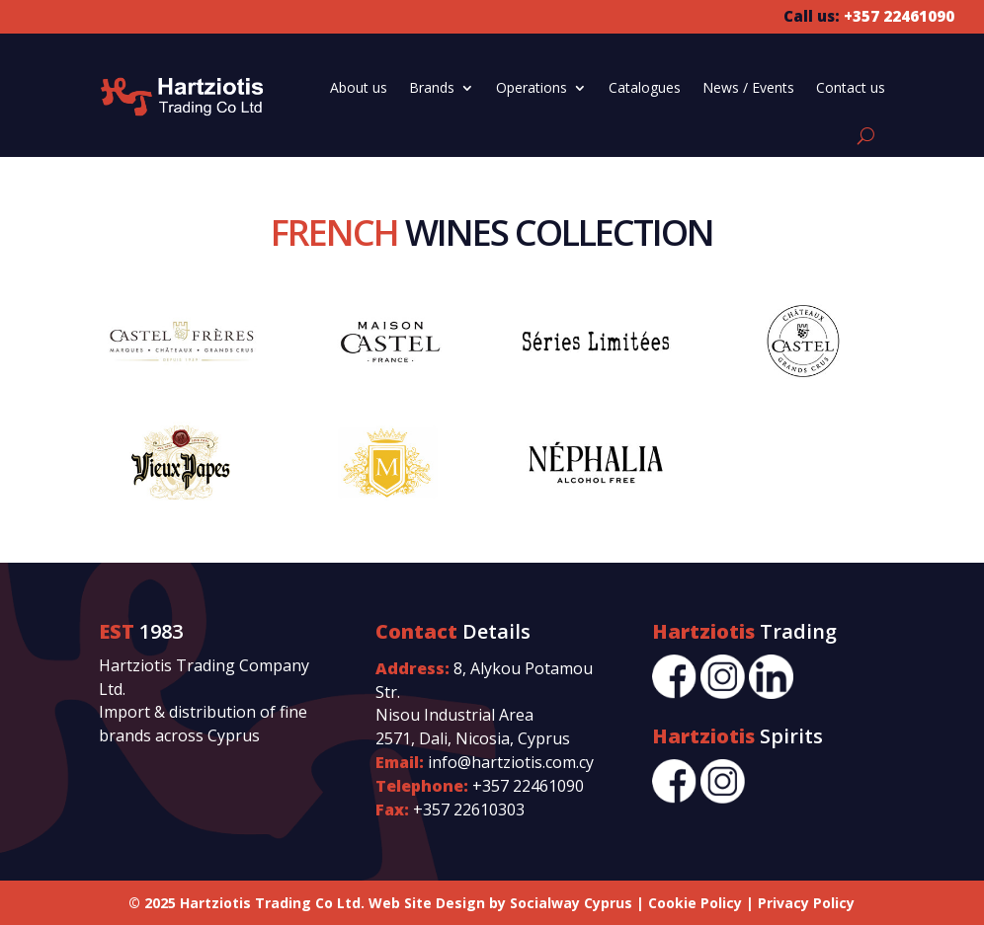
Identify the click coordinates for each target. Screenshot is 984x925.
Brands (431, 87)
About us (358, 87)
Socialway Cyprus (571, 902)
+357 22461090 (528, 786)
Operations (531, 87)
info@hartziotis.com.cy (511, 762)
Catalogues (645, 87)
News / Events (748, 87)
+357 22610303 (469, 809)
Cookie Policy (695, 902)
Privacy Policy (806, 902)
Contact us (850, 87)
